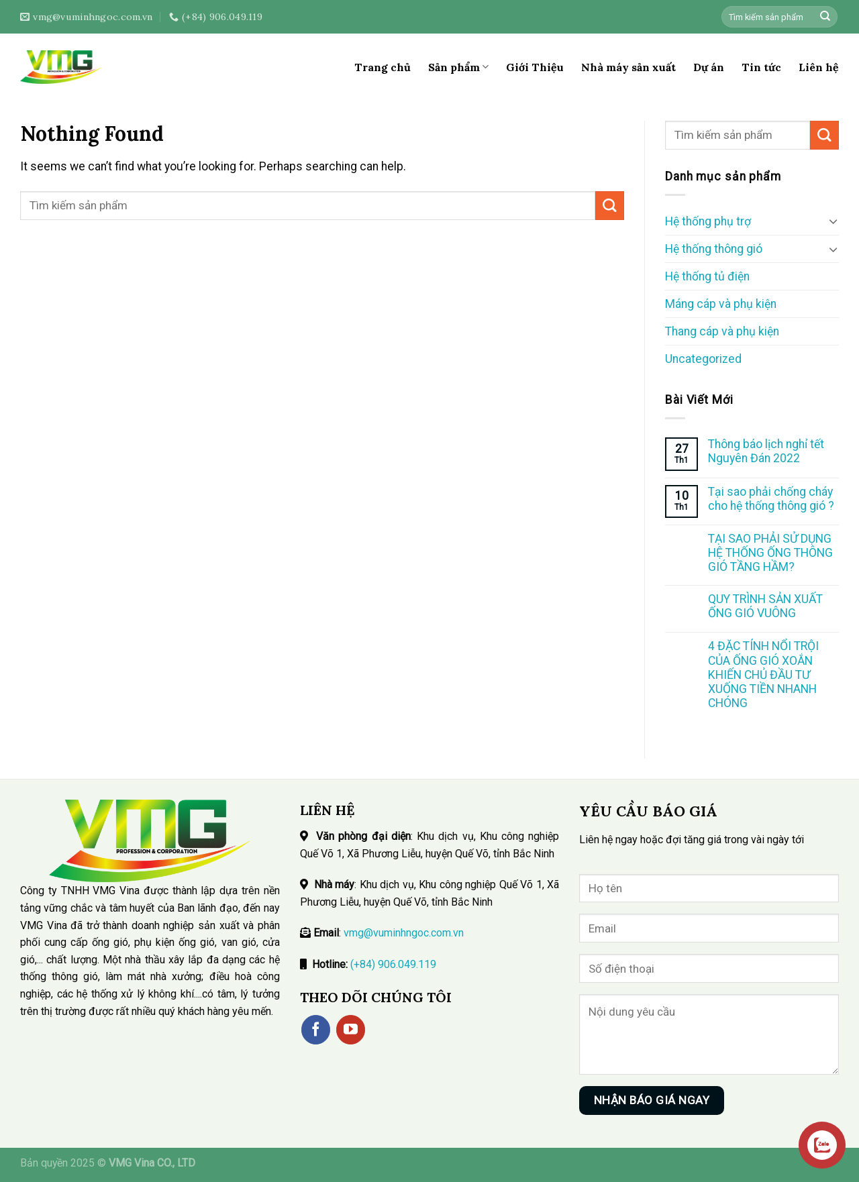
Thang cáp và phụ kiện (722, 331)
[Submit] (825, 17)
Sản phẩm (458, 67)
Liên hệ (819, 67)
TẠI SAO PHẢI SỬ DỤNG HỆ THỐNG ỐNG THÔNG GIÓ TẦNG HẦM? (770, 553)
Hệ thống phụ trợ (708, 221)
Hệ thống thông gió (713, 249)
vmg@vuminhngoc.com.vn (404, 932)
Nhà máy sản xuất (628, 67)
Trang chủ (382, 67)
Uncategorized (703, 359)
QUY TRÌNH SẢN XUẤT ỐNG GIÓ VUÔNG (765, 606)
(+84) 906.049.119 (393, 964)
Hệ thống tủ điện (707, 276)
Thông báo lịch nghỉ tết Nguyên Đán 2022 (766, 451)
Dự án (708, 67)
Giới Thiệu (535, 67)
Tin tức (761, 67)
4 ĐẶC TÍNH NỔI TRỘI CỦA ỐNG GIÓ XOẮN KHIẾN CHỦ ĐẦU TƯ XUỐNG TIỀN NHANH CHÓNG (763, 674)
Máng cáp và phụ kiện (720, 304)
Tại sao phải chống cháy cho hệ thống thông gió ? (771, 499)
